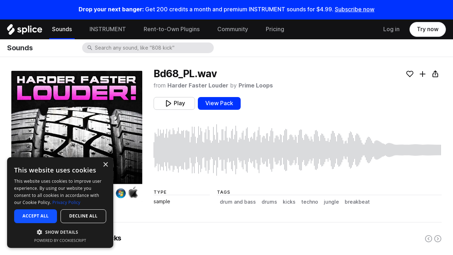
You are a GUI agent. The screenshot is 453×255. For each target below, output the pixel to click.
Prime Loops (256, 85)
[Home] (24, 31)
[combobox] (153, 48)
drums (269, 202)
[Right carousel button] (437, 238)
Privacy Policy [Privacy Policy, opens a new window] (66, 202)
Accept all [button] (36, 216)
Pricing (275, 29)
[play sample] (298, 150)
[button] (60, 232)
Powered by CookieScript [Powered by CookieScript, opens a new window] (60, 240)
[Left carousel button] (428, 238)
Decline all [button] (83, 216)
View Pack (219, 103)
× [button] (105, 165)
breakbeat (357, 202)
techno (309, 202)
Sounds (62, 29)
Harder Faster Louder (197, 85)
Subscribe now (354, 9)
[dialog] (60, 202)
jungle (331, 202)
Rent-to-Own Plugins (172, 29)
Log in (391, 29)
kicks (289, 202)
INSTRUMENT (108, 29)
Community (232, 29)
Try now (427, 29)
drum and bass (238, 202)
